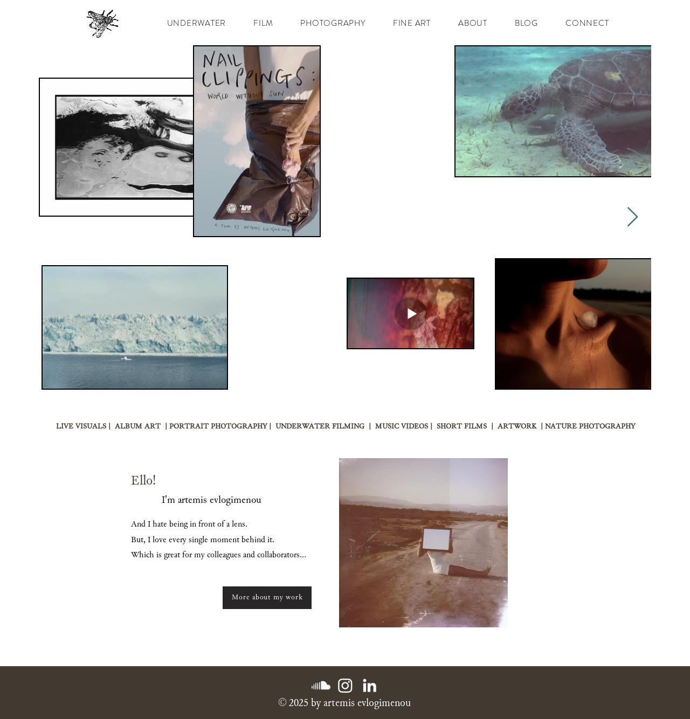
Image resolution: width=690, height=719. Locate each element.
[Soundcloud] (321, 685)
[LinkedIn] (369, 685)
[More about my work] (267, 597)
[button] (263, 23)
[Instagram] (345, 685)
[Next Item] (632, 217)
